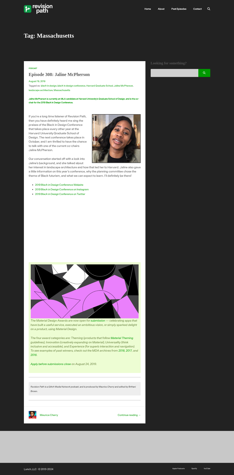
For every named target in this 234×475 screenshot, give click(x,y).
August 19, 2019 (37, 81)
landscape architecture (41, 90)
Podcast (33, 68)
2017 (129, 350)
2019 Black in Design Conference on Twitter (60, 193)
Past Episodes (180, 8)
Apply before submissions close (51, 363)
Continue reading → (129, 414)
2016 (34, 354)
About (164, 8)
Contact (198, 8)
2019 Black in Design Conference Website (59, 184)
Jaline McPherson (125, 85)
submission (98, 320)
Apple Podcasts (177, 468)
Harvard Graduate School (101, 85)
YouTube (207, 468)
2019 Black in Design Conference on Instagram (62, 189)
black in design (49, 85)
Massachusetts (62, 90)
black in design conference (72, 85)
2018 (122, 350)
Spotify (194, 468)
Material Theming (122, 338)
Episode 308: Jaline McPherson (61, 74)
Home (152, 8)
